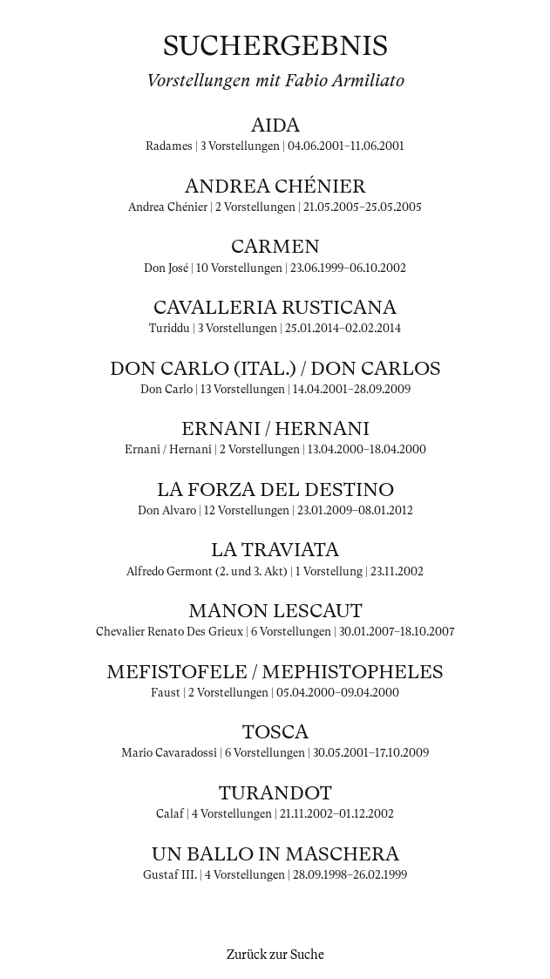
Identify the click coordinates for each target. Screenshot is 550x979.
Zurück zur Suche (275, 955)
